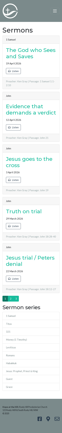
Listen (13, 71)
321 (8, 331)
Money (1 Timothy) (16, 339)
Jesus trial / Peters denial (30, 260)
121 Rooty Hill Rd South (12, 410)
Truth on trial (24, 211)
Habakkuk (11, 363)
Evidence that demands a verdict (31, 109)
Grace (9, 386)
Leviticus (11, 347)
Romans (10, 355)
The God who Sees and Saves (31, 53)
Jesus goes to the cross (29, 162)
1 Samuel (11, 315)
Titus (9, 323)
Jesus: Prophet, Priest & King (22, 371)
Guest (9, 378)
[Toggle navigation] (54, 11)
